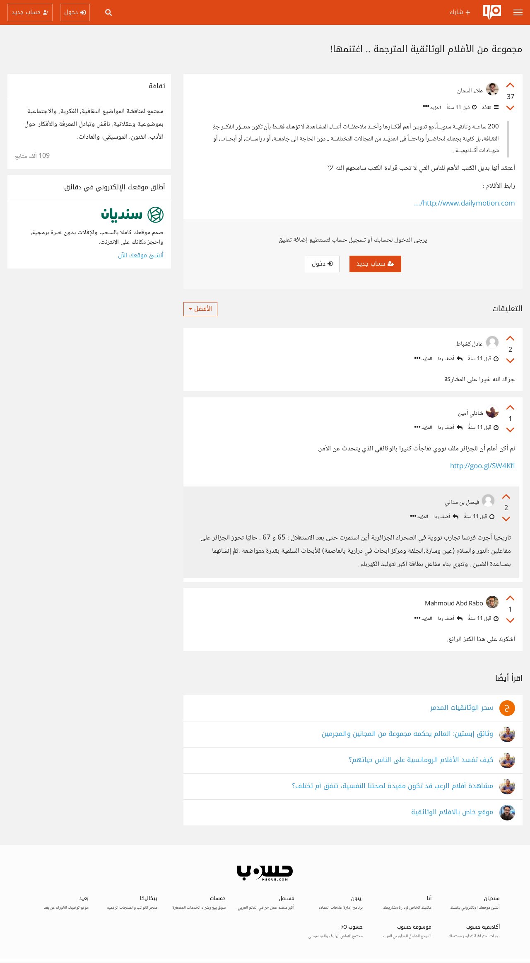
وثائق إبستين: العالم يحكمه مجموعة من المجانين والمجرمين (407, 735)
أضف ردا (450, 359)
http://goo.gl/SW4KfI (482, 467)
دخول (322, 263)
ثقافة (490, 107)
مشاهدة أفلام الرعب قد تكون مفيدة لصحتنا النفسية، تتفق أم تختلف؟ (392, 787)
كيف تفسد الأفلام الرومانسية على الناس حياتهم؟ (421, 761)
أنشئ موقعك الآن (141, 255)
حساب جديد (375, 263)
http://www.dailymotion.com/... (464, 204)
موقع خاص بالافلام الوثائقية (452, 813)
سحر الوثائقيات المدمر (461, 709)
